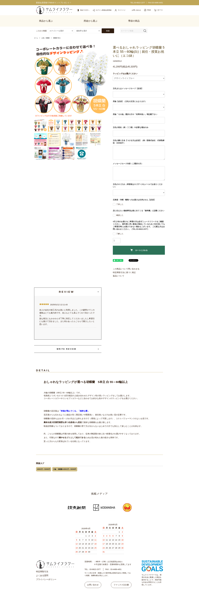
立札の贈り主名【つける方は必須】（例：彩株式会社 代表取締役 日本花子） (138, 136)
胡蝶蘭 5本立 (59, 32)
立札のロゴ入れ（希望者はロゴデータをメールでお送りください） (138, 180)
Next (104, 75)
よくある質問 (42, 570)
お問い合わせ (94, 578)
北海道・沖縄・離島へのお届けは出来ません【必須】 (134, 194)
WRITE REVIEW (66, 344)
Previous (39, 75)
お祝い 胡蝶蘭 (47, 32)
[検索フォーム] (145, 25)
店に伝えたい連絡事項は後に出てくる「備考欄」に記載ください (138, 205)
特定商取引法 (42, 566)
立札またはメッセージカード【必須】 (128, 83)
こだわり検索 (41, 25)
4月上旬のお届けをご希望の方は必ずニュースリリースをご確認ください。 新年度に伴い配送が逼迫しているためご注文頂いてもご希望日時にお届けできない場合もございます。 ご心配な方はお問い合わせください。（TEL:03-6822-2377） (139, 220)
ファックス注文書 (120, 578)
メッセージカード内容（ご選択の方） (128, 158)
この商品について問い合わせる (126, 263)
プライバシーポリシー (46, 574)
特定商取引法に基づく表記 (124, 267)
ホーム (36, 32)
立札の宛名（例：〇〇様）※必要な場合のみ (130, 122)
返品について (118, 270)
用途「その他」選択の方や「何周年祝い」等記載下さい (135, 109)
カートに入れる (139, 245)
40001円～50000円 (43, 464)
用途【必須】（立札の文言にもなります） (130, 96)
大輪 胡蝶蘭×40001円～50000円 (64, 464)
